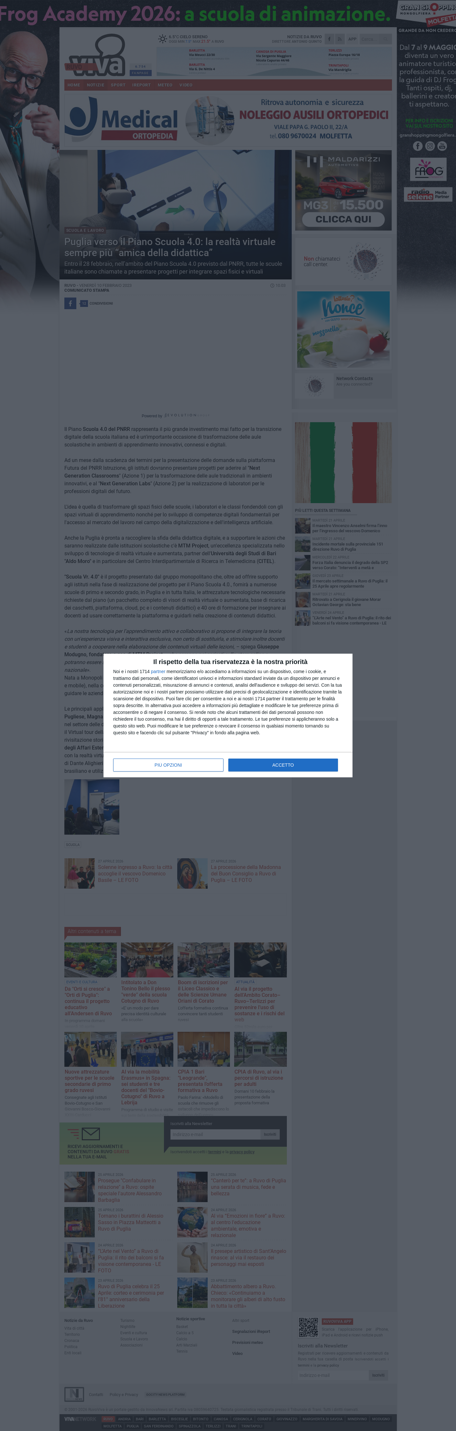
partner (158, 671)
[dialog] (228, 715)
